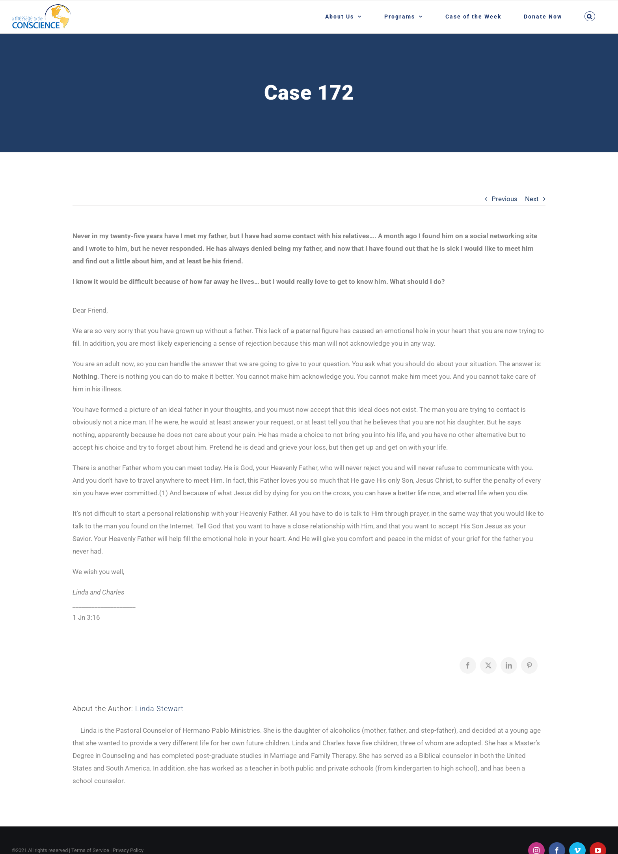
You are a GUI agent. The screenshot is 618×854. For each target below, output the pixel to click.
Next (532, 199)
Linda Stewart (159, 708)
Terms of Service (90, 850)
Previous (504, 199)
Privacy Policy (128, 850)
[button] (589, 16)
